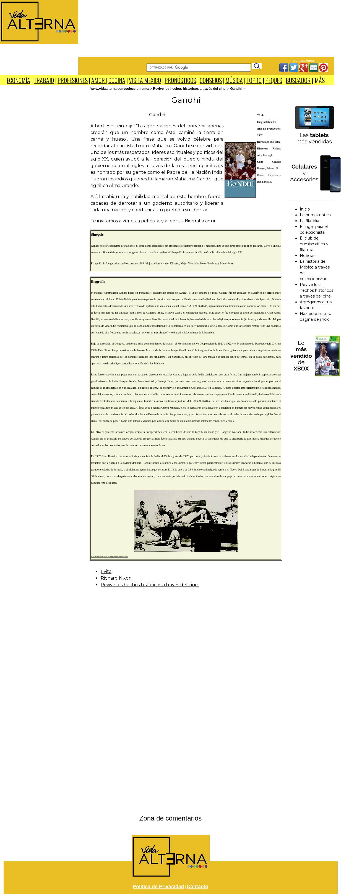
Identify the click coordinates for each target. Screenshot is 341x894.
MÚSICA (234, 80)
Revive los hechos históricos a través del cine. (189, 89)
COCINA (116, 80)
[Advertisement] (206, 27)
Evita (106, 571)
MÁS (320, 80)
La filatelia (309, 220)
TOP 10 (254, 80)
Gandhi (235, 89)
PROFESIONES (73, 80)
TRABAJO (44, 80)
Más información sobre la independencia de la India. (109, 557)
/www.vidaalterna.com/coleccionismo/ (120, 89)
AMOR (98, 80)
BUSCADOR (298, 80)
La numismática (315, 214)
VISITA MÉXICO (145, 80)
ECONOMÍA (18, 80)
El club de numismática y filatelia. (314, 244)
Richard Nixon (116, 578)
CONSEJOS (211, 80)
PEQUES (273, 80)
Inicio (305, 209)
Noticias (307, 255)
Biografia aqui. (200, 221)
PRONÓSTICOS (180, 80)
